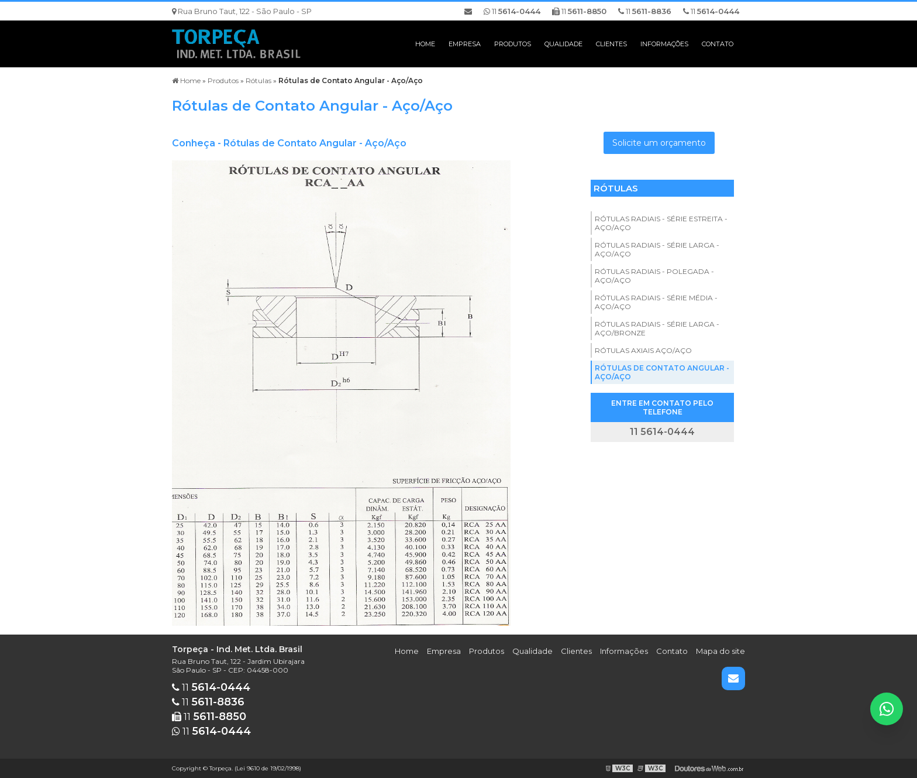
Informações (664, 44)
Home (425, 44)
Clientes (611, 44)
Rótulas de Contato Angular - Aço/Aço (662, 372)
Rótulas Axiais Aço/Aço (643, 350)
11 (711, 11)
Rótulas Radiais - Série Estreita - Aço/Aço (661, 223)
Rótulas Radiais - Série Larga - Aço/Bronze (657, 328)
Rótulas (616, 188)
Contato (717, 44)
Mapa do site (720, 651)
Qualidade (563, 44)
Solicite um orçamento (659, 143)
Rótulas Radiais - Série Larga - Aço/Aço (657, 249)
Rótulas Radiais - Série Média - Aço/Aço (656, 302)
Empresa (465, 44)
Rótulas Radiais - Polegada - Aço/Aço (654, 276)
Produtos (512, 44)
